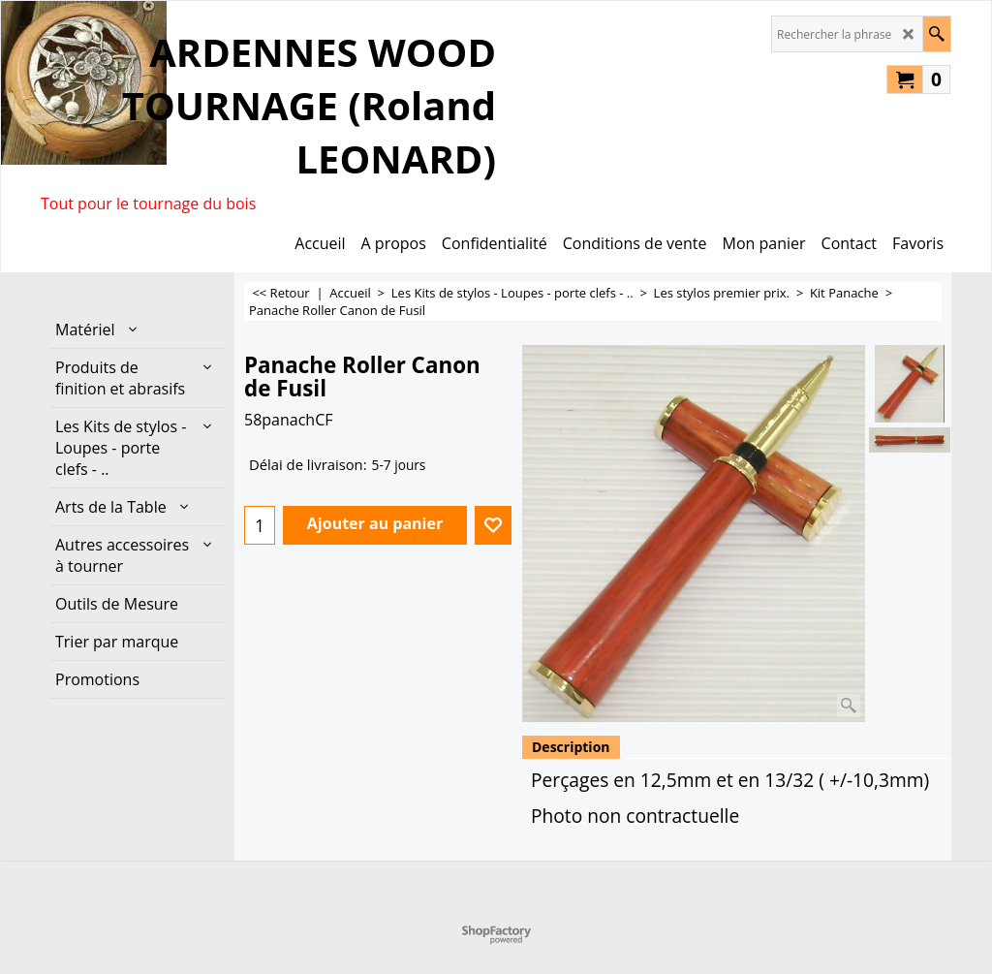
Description (571, 747)
